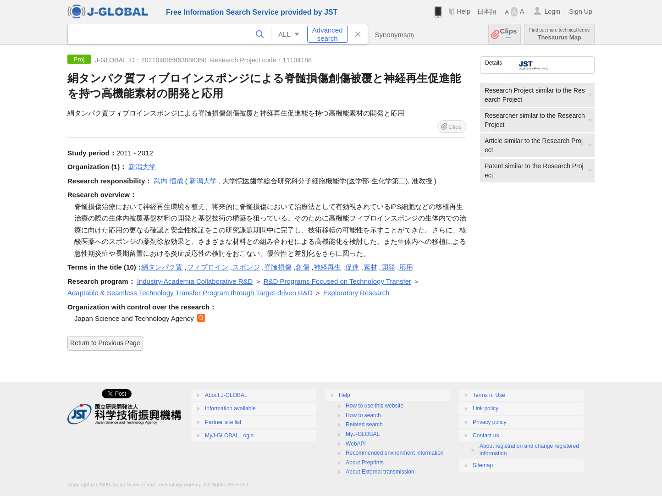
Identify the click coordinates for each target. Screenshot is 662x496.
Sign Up (580, 11)
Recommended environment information (394, 453)
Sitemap (483, 465)
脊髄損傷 (278, 267)
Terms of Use (489, 395)
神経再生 (327, 267)
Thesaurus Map (559, 34)
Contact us (486, 435)
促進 (352, 267)
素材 (370, 267)
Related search (364, 424)
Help (463, 11)
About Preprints (365, 462)
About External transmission (380, 471)
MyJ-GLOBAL (363, 434)
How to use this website (374, 405)
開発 (388, 267)
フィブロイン (207, 267)
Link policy (485, 408)
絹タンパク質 (161, 267)
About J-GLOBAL (226, 395)
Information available (230, 408)
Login (552, 11)
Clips (508, 34)
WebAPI (356, 444)
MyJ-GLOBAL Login (229, 435)
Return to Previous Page (105, 343)
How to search (363, 415)
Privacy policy (489, 422)
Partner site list (223, 422)
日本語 (486, 11)
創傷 (302, 267)
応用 (406, 267)
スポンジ (246, 267)
